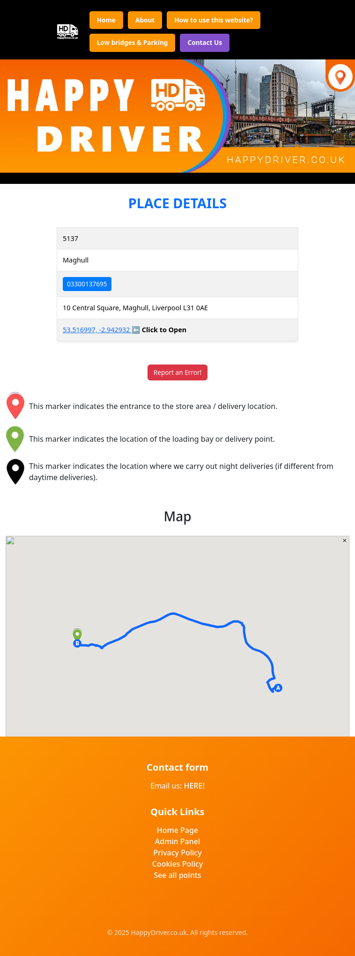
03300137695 (87, 283)
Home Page (177, 830)
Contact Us (204, 42)
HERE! (194, 786)
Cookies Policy (177, 864)
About (145, 19)
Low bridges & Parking (132, 42)
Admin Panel (177, 841)
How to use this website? (213, 19)
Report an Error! (177, 372)
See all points (177, 875)
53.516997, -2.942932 (97, 329)
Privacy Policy (177, 852)
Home (106, 19)
